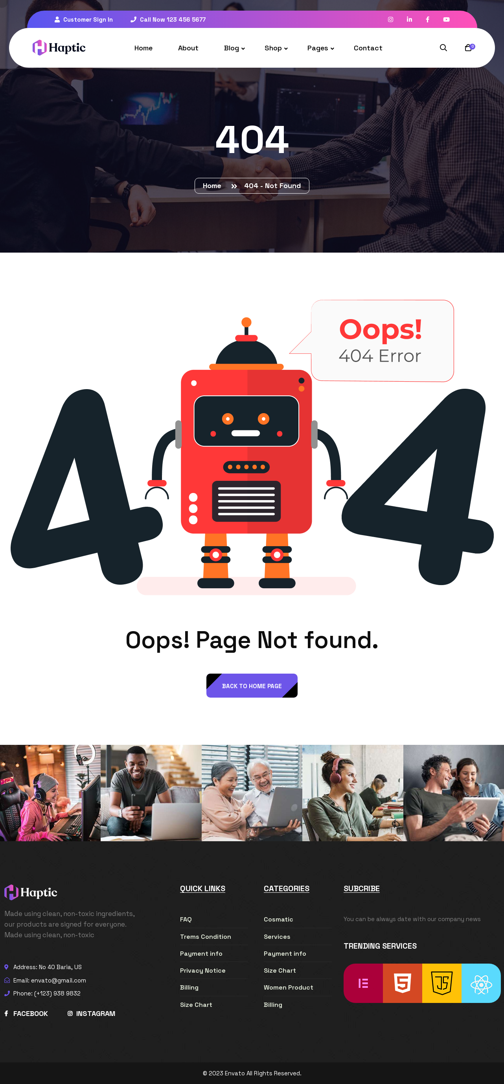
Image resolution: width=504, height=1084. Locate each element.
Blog (231, 47)
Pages (317, 47)
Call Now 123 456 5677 (168, 19)
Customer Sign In (84, 19)
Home (143, 47)
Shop (273, 47)
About (188, 47)
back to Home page (252, 686)
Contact (368, 47)
